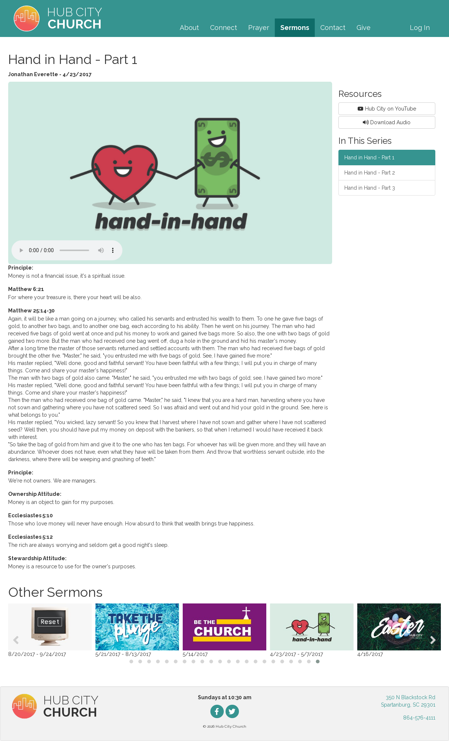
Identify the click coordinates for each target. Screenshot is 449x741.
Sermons (294, 27)
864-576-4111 (419, 718)
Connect (223, 27)
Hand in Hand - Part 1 (369, 157)
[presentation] (16, 640)
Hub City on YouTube (387, 109)
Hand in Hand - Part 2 (369, 173)
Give (364, 27)
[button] (131, 661)
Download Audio (387, 122)
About (189, 27)
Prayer (258, 27)
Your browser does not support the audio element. (66, 250)
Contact (332, 27)
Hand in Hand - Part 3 (369, 188)
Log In (420, 27)
